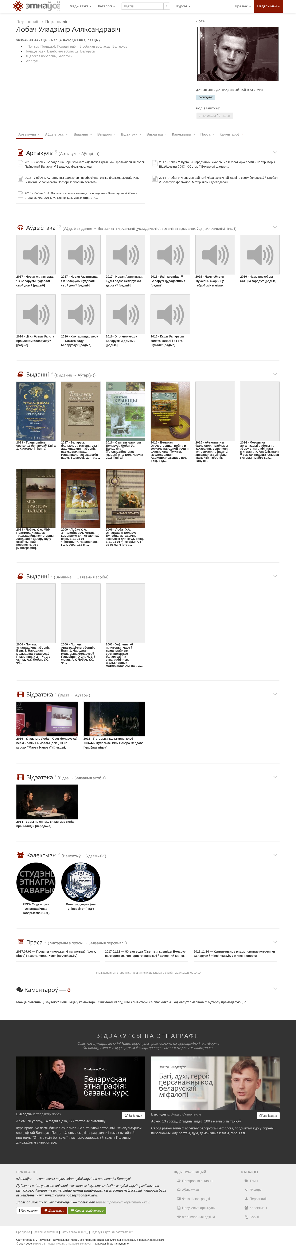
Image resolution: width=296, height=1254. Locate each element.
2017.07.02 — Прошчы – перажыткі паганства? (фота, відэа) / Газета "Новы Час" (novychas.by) (56, 954)
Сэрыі (251, 1217)
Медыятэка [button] (80, 6)
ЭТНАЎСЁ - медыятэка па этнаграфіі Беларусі (62, 1243)
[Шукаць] (166, 6)
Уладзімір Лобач (48, 1114)
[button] (183, 6)
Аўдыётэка (188, 1190)
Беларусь (32, 61)
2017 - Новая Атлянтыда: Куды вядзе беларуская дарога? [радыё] (124, 281)
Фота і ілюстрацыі (193, 1199)
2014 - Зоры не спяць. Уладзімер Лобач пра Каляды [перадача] (45, 824)
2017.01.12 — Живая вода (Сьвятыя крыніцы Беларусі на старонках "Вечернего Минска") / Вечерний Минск (145, 954)
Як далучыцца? (100, 1232)
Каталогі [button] (106, 6)
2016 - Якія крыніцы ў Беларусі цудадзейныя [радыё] (168, 281)
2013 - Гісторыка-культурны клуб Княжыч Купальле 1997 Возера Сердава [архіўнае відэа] (113, 743)
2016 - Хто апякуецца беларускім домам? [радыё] (121, 341)
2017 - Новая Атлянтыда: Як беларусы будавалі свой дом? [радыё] (35, 281)
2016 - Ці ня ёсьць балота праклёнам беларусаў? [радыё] (35, 341)
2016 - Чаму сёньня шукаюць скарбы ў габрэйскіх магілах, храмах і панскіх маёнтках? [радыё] (209, 281)
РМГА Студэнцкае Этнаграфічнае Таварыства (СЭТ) (36, 909)
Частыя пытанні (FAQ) (74, 1232)
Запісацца (133, 1115)
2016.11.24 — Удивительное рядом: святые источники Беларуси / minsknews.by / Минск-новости (234, 954)
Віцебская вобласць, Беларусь (49, 56)
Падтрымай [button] (268, 6)
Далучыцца (54, 1210)
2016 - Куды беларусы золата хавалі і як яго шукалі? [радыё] (167, 341)
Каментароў (232, 134)
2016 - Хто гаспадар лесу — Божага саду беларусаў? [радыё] (79, 341)
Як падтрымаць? (122, 1232)
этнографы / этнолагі (215, 115)
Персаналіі (27, 21)
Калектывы (255, 1208)
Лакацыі (253, 1190)
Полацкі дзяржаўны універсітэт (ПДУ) (81, 906)
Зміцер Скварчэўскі (186, 1114)
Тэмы (251, 1181)
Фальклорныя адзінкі (196, 1217)
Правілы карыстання (45, 1232)
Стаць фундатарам (87, 1210)
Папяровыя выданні (195, 1181)
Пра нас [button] (243, 6)
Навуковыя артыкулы (196, 1208)
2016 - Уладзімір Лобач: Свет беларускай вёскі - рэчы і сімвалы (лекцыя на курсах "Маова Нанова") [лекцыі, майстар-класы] (47, 743)
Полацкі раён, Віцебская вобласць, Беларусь (60, 51)
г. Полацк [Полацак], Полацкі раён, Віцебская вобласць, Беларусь (76, 46)
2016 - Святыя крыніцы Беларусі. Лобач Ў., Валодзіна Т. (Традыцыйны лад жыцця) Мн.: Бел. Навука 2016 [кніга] (124, 450)
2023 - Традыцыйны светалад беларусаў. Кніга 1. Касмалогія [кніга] (35, 445)
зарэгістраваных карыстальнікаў (122, 1202)
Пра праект (28, 1210)
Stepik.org (91, 1048)
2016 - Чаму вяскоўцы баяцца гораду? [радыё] (258, 279)
